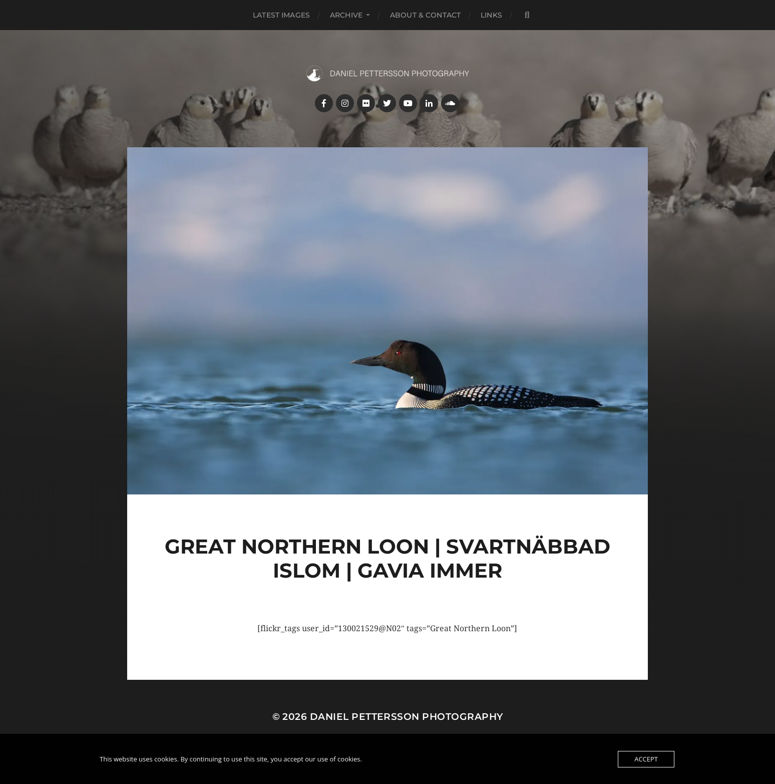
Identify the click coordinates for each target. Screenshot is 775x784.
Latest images (281, 15)
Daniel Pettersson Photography (406, 716)
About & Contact (425, 15)
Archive (346, 15)
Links (491, 15)
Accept (646, 758)
